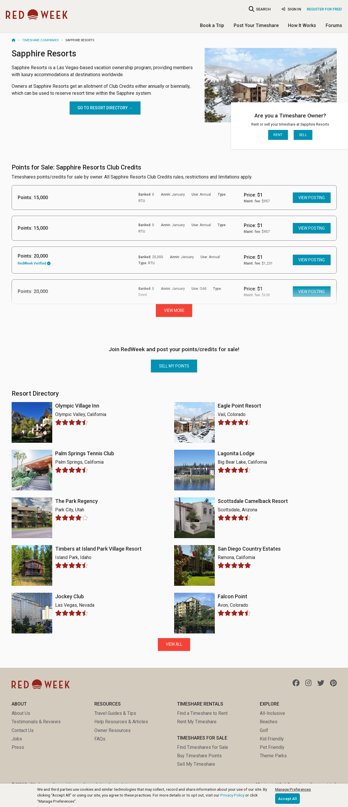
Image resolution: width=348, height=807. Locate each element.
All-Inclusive (272, 713)
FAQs (99, 739)
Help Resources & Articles (121, 721)
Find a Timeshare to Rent (202, 713)
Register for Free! (324, 9)
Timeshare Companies (40, 40)
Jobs (17, 739)
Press (18, 747)
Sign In (291, 9)
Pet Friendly (272, 747)
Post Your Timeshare (256, 25)
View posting (311, 197)
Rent (277, 135)
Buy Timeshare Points (199, 755)
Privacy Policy (232, 795)
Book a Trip (212, 25)
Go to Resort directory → (105, 108)
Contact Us (23, 730)
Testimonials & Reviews (36, 721)
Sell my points (174, 366)
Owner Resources (112, 730)
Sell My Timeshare (196, 764)
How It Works (302, 25)
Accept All (287, 798)
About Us (21, 713)
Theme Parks (273, 755)
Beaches (268, 721)
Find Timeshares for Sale (202, 747)
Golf (264, 730)
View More (174, 310)
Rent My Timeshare (197, 721)
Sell (303, 135)
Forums (334, 25)
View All (174, 644)
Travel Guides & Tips (115, 713)
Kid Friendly (272, 739)
